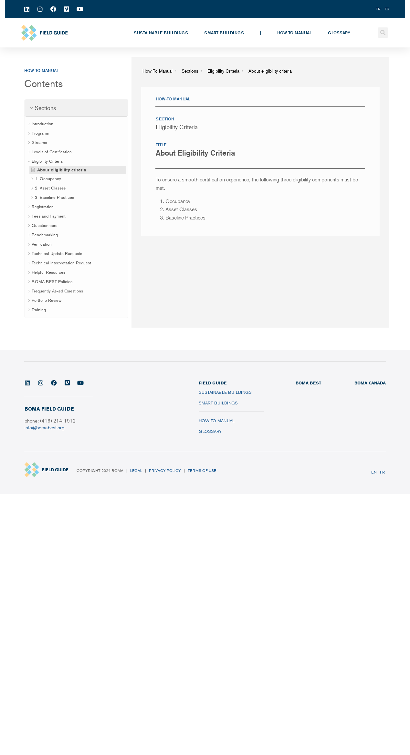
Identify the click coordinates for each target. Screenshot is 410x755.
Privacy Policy (165, 470)
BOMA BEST (308, 382)
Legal (136, 470)
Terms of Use (202, 470)
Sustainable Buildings (161, 32)
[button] (383, 32)
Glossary (339, 32)
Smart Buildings (224, 32)
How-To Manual (294, 32)
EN (374, 472)
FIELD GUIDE (212, 382)
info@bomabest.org (44, 427)
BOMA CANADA (370, 382)
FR (382, 472)
